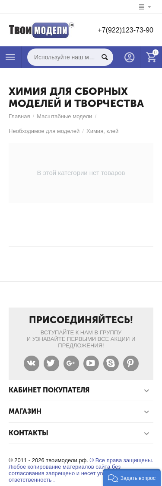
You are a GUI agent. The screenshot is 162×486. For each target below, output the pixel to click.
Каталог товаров (10, 57)
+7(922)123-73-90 (125, 30)
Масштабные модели (64, 116)
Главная (19, 116)
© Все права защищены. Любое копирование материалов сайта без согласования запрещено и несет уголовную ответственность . (81, 470)
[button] (132, 477)
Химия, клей (102, 131)
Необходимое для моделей (44, 131)
